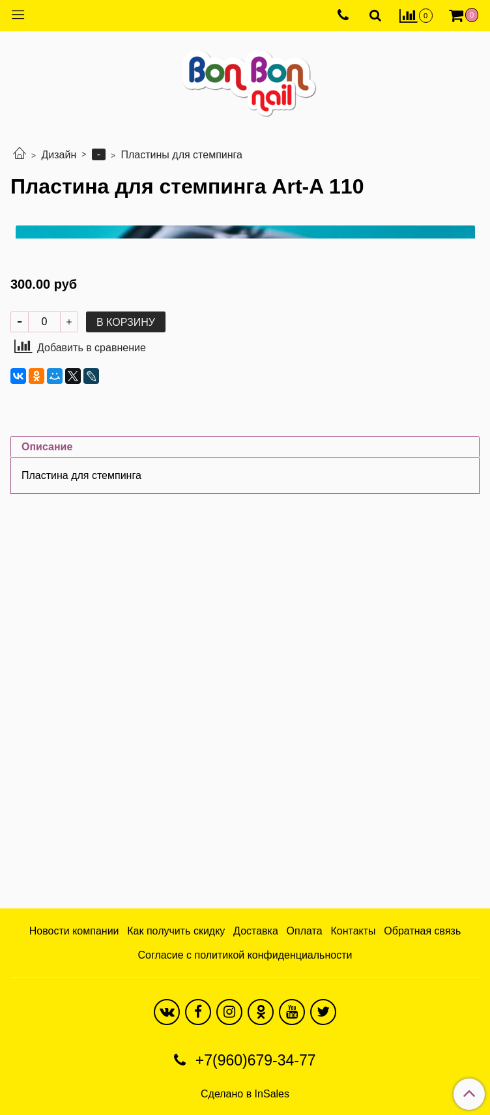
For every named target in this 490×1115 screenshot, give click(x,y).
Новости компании (74, 930)
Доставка (255, 930)
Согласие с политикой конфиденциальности (245, 955)
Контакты (352, 930)
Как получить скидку (176, 930)
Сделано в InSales (245, 1094)
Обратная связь (422, 930)
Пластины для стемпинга (181, 154)
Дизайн (58, 154)
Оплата (305, 930)
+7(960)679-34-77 (253, 1060)
